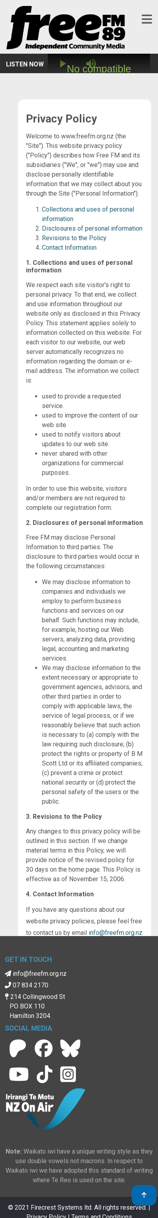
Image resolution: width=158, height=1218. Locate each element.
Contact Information (69, 247)
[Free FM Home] (66, 29)
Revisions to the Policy (74, 238)
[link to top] (144, 1195)
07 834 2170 (26, 985)
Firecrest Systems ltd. (62, 1207)
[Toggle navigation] (147, 19)
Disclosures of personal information (92, 228)
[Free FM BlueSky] (70, 1048)
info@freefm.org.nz (115, 932)
